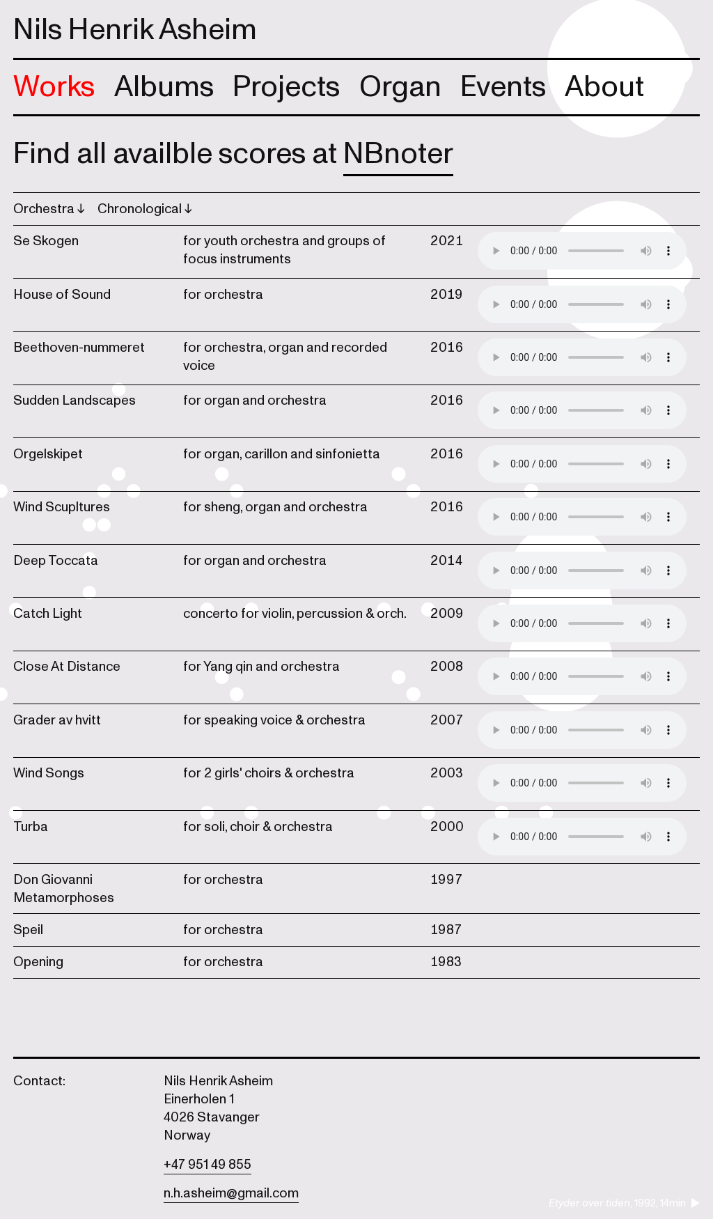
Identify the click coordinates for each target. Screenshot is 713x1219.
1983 (446, 962)
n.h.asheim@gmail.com (231, 1193)
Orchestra (45, 209)
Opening (38, 962)
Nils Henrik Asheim (135, 29)
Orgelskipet (48, 454)
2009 (447, 614)
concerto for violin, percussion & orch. (295, 614)
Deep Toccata (55, 561)
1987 (446, 930)
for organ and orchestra (255, 400)
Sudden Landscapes (74, 400)
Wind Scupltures (61, 507)
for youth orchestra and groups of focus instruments (284, 250)
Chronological (141, 209)
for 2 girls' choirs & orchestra (268, 773)
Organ (400, 86)
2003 (446, 773)
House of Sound (62, 295)
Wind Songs (48, 773)
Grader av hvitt (57, 720)
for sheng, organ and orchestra (275, 507)
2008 (446, 667)
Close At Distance (66, 667)
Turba (30, 827)
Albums (164, 86)
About (604, 86)
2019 (446, 295)
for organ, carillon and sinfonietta (281, 454)
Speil (28, 930)
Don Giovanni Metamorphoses (63, 889)
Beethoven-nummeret (79, 348)
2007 (447, 720)
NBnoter (398, 153)
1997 (446, 880)
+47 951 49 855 (207, 1165)
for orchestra (223, 295)
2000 (447, 827)
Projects (286, 86)
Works (54, 86)
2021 (446, 241)
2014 (446, 561)
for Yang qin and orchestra (261, 667)
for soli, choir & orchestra (258, 827)
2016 (446, 348)
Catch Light (47, 614)
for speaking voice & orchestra (274, 720)
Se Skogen (46, 241)
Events (503, 86)
